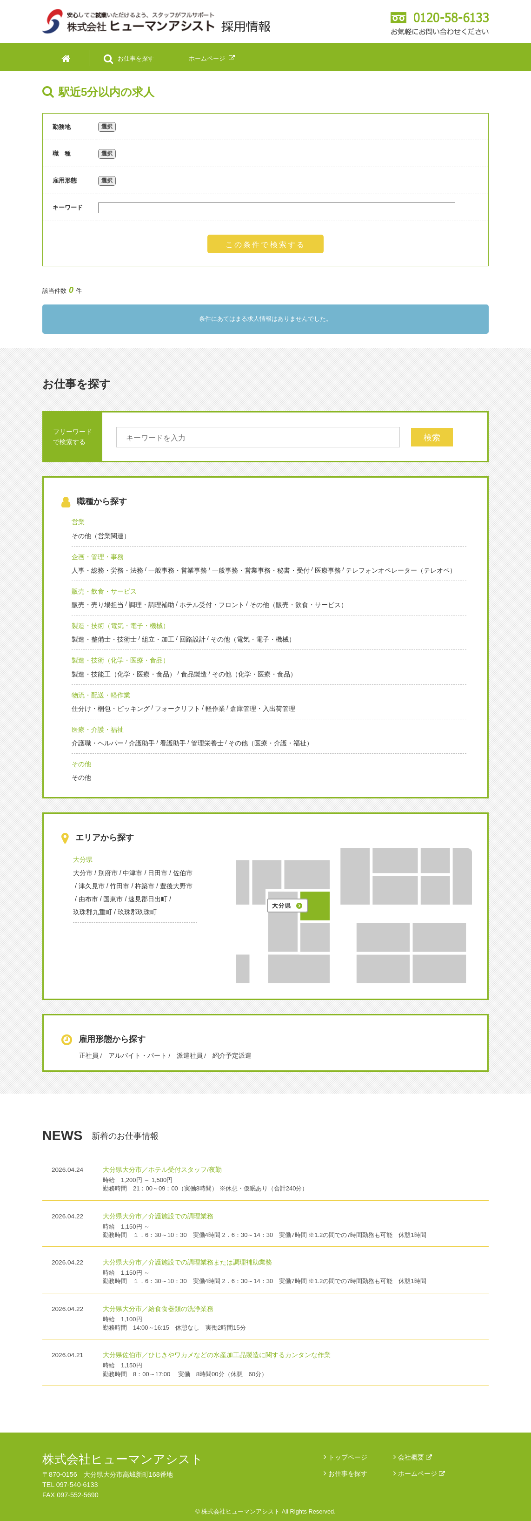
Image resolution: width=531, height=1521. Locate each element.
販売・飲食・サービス (104, 591)
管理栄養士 (207, 743)
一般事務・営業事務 (177, 570)
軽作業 (215, 708)
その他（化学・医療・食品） (254, 674)
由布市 (88, 899)
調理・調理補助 (151, 604)
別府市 (108, 873)
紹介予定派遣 (232, 1055)
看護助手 (173, 743)
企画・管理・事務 (98, 557)
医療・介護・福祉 (98, 729)
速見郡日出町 (147, 899)
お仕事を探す (347, 1473)
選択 (107, 126)
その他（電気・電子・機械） (253, 639)
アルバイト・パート (137, 1055)
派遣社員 (190, 1055)
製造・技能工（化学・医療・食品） (124, 674)
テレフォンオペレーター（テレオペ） (400, 570)
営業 (78, 522)
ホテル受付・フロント (212, 604)
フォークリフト (177, 708)
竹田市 (119, 886)
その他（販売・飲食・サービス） (298, 604)
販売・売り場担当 (98, 604)
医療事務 (328, 570)
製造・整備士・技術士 (104, 639)
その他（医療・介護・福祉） (270, 743)
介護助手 (142, 743)
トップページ (347, 1457)
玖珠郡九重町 (92, 912)
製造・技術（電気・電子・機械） (120, 625)
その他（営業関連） (101, 536)
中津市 (132, 873)
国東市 (113, 899)
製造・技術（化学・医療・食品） (120, 660)
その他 (81, 764)
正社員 (89, 1055)
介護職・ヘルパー (98, 743)
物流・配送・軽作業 (101, 695)
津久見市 (92, 886)
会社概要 (415, 1457)
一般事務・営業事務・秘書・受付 (261, 570)
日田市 (157, 873)
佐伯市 (182, 873)
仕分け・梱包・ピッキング (111, 708)
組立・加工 (158, 639)
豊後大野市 (176, 886)
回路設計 (192, 639)
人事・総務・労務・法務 (107, 570)
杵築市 (144, 886)
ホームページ (421, 1473)
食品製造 (194, 674)
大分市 (83, 873)
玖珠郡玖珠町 (137, 912)
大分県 (83, 859)
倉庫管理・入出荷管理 (262, 708)
